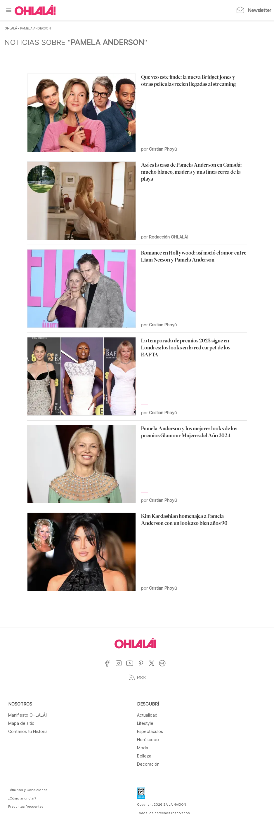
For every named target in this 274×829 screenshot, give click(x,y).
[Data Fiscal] (141, 795)
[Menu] (9, 10)
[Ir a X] (154, 666)
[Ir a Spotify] (164, 667)
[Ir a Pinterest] (143, 666)
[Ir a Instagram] (120, 666)
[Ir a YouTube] (132, 667)
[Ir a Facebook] (109, 667)
